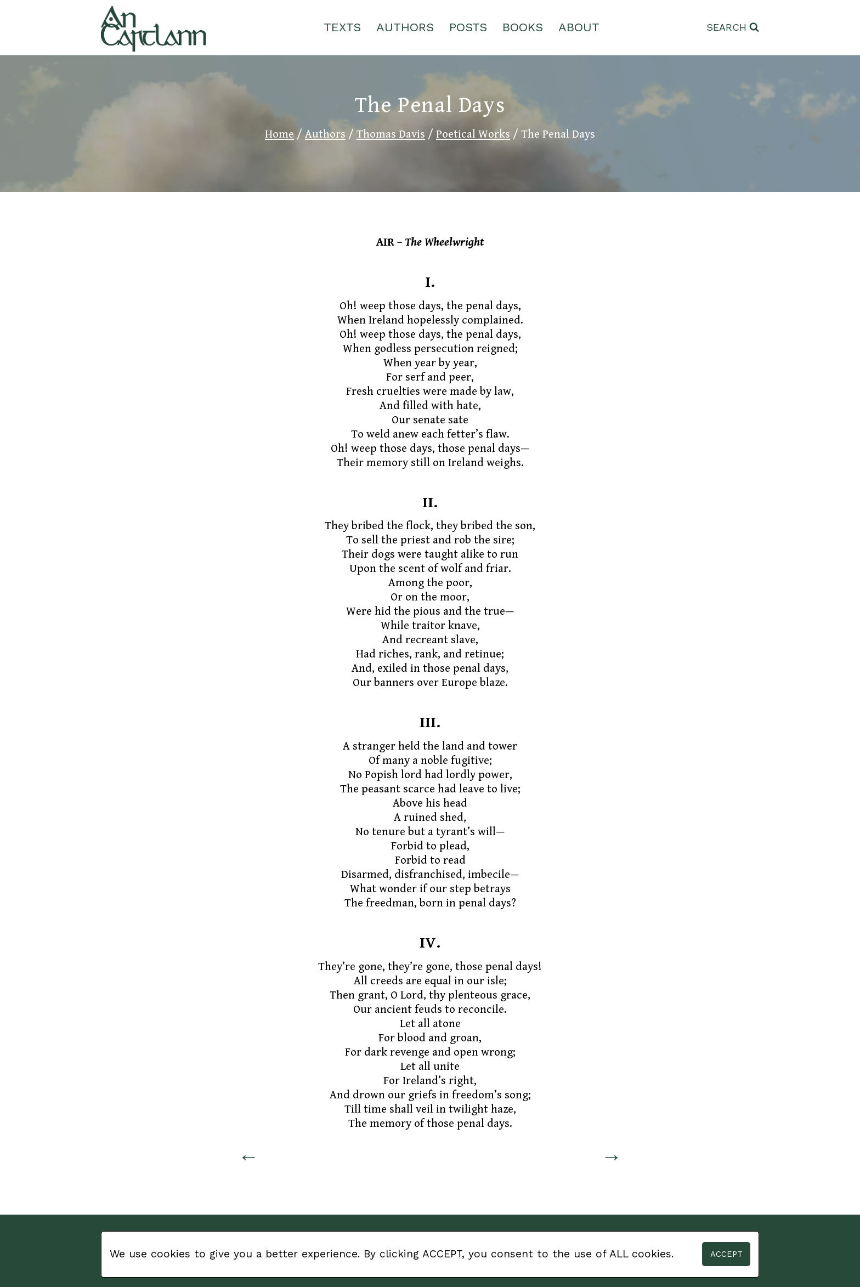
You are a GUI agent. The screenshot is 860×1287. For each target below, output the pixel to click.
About (578, 27)
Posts (468, 27)
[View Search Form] (732, 28)
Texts (342, 27)
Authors (405, 27)
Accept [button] (726, 1254)
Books (522, 27)
